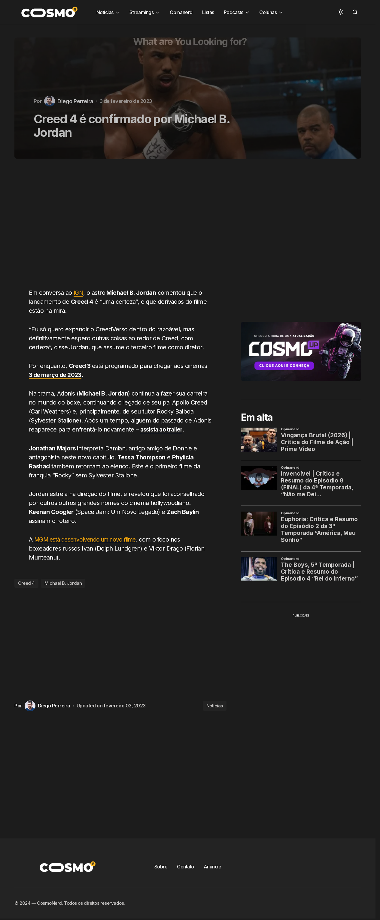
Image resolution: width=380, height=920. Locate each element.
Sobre (161, 866)
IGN (79, 292)
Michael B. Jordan (63, 583)
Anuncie (212, 866)
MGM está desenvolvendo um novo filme (89, 539)
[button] (341, 12)
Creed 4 (26, 583)
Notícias (214, 705)
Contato (185, 866)
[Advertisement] (122, 227)
